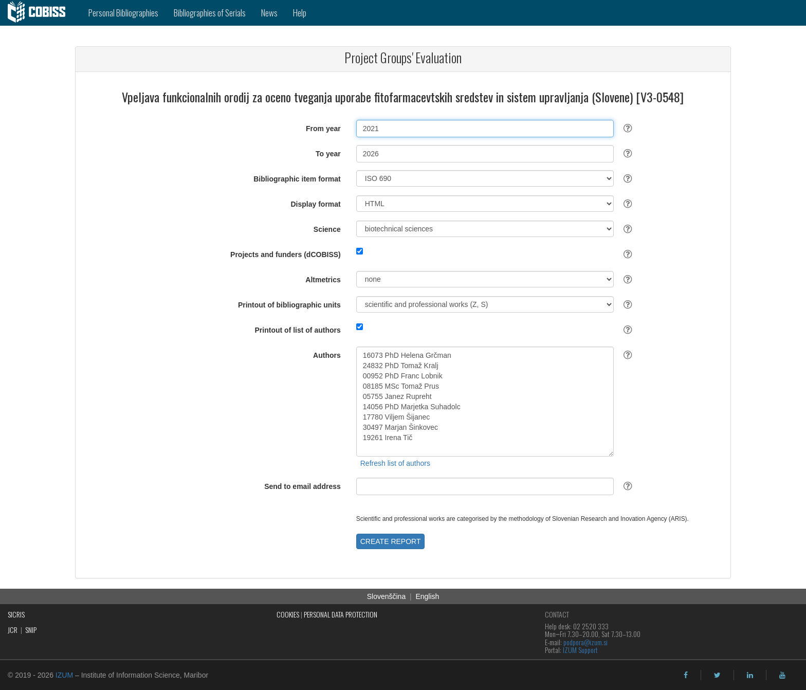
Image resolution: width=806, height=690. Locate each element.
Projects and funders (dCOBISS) (285, 254)
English (427, 596)
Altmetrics (322, 280)
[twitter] (717, 675)
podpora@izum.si (585, 642)
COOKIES (288, 614)
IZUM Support (580, 649)
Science (327, 229)
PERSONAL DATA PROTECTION (340, 614)
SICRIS (16, 614)
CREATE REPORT (390, 541)
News (269, 12)
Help (299, 12)
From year (323, 128)
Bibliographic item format (297, 179)
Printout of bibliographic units (289, 305)
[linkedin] (750, 675)
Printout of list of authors (298, 330)
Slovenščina (386, 596)
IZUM (64, 675)
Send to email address (302, 486)
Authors (327, 355)
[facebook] (686, 675)
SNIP (30, 629)
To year (328, 154)
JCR (12, 629)
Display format (316, 204)
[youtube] (782, 675)
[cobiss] (40, 13)
